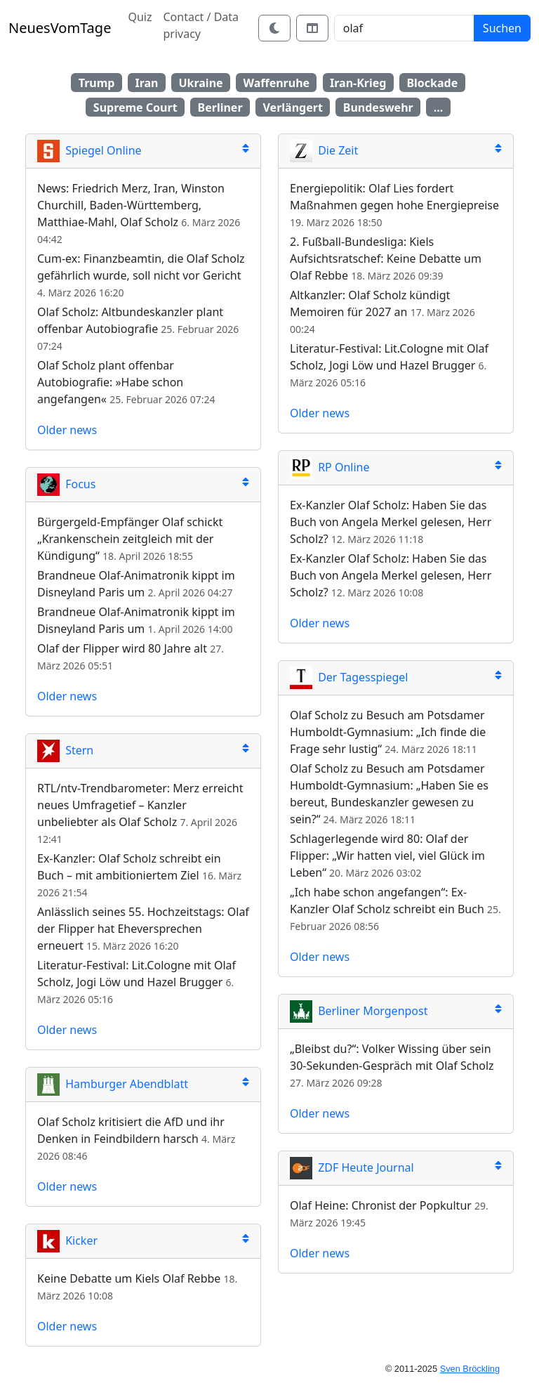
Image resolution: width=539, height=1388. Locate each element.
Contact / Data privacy (201, 25)
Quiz (140, 17)
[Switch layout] (312, 28)
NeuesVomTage (59, 27)
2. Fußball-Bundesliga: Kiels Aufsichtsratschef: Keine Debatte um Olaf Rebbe (385, 258)
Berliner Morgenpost (358, 1011)
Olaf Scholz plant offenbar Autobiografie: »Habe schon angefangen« (110, 382)
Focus (66, 484)
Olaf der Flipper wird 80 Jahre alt (122, 648)
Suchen (502, 28)
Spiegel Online (89, 150)
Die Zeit (324, 150)
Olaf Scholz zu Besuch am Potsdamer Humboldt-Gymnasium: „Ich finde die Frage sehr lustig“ (388, 732)
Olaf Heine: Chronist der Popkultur (381, 1205)
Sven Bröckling (470, 1368)
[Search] (404, 28)
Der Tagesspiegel (349, 677)
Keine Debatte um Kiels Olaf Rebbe (128, 1278)
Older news (67, 430)
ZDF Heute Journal (352, 1167)
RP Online (330, 467)
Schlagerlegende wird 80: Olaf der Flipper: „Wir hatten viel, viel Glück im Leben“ (387, 855)
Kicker (67, 1240)
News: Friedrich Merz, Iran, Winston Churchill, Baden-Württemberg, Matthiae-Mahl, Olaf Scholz (131, 205)
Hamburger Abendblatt (112, 1084)
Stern (65, 750)
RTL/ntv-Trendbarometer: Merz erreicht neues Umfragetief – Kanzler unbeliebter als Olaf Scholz (140, 805)
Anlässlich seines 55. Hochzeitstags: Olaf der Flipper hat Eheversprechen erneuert (143, 928)
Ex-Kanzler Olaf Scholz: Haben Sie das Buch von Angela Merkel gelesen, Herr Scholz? (390, 521)
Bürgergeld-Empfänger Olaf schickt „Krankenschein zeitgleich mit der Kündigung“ (129, 538)
